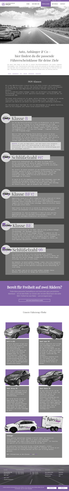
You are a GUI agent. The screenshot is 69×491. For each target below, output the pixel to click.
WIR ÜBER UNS (35, 4)
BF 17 (21, 73)
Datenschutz (61, 472)
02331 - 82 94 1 (57, 0)
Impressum (61, 474)
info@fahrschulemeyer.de (45, 0)
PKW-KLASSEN (45, 4)
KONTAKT (62, 4)
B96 (36, 454)
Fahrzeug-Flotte (38, 73)
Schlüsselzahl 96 (31, 73)
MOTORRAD (55, 4)
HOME (27, 4)
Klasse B (9, 73)
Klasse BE (25, 73)
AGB (59, 476)
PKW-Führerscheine (48, 474)
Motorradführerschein (49, 472)
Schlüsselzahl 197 (15, 73)
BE (31, 454)
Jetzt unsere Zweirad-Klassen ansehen (34, 300)
